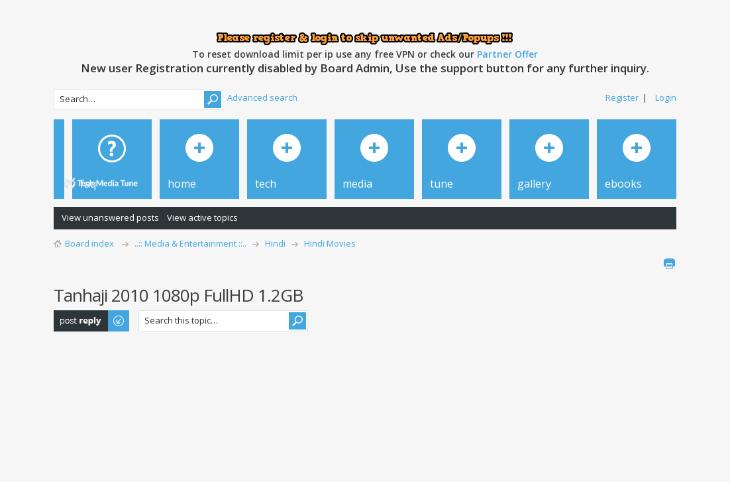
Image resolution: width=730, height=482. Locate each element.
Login (665, 97)
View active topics (202, 217)
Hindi (275, 243)
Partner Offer (507, 54)
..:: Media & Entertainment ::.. (190, 243)
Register (622, 97)
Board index (89, 243)
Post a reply (92, 320)
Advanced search (262, 97)
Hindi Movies (330, 243)
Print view (669, 263)
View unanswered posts (110, 217)
